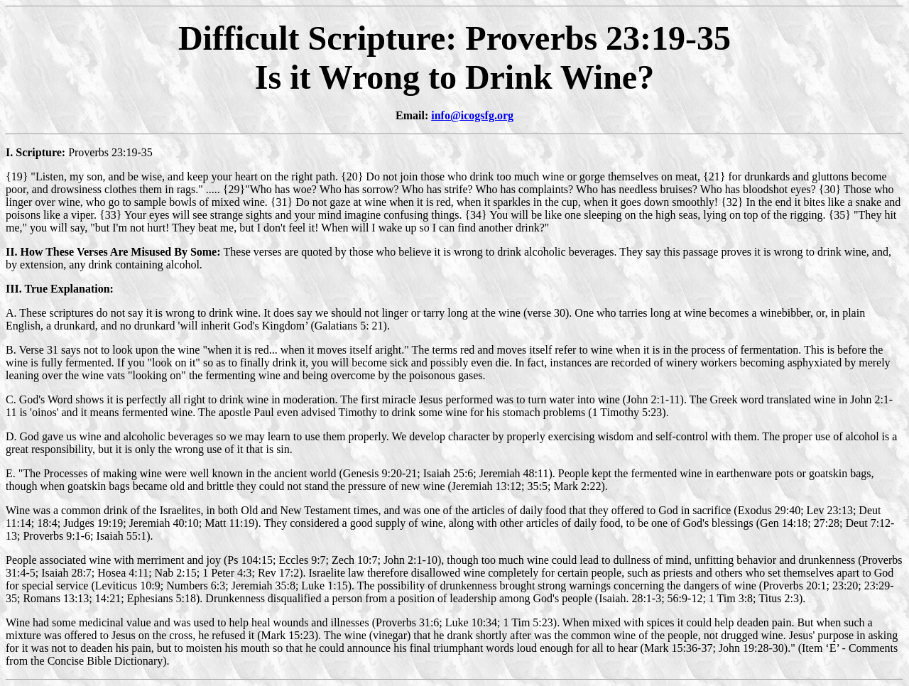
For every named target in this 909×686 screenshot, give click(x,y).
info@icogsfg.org (472, 115)
